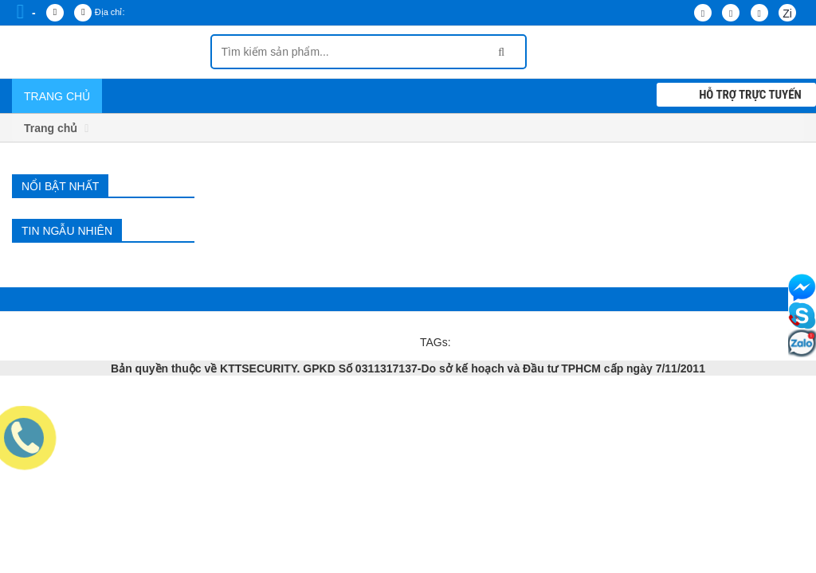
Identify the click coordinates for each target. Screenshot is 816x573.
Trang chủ (57, 96)
